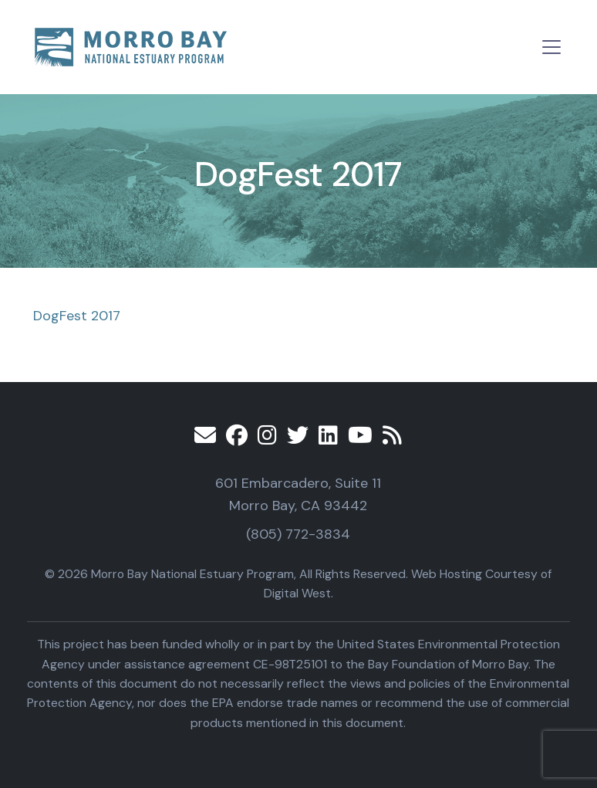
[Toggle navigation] (551, 47)
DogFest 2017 (76, 315)
